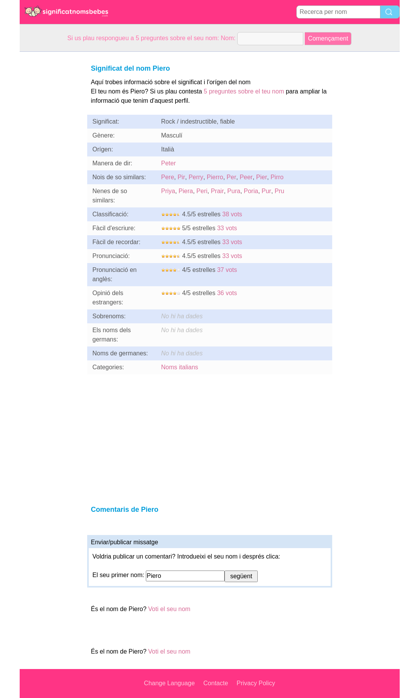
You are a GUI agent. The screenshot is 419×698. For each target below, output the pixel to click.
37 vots (227, 270)
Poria (251, 191)
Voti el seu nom (169, 609)
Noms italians (179, 367)
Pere (167, 177)
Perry (196, 177)
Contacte (215, 683)
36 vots (227, 293)
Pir (181, 177)
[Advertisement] (50, 168)
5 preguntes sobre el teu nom (244, 91)
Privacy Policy (256, 683)
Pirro (277, 177)
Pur (266, 191)
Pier (261, 177)
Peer (246, 177)
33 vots (227, 228)
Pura (233, 191)
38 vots (232, 214)
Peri (201, 191)
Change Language (169, 683)
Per (231, 177)
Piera (186, 191)
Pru (279, 191)
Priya (168, 191)
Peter (168, 163)
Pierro (215, 177)
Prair (217, 191)
